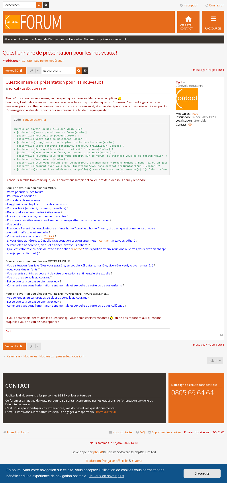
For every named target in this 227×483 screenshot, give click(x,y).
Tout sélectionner (34, 120)
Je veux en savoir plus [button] (106, 476)
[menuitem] (188, 22)
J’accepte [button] (202, 473)
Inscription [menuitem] (189, 5)
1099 (195, 114)
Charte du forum (105, 412)
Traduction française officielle (106, 461)
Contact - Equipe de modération (43, 61)
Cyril (179, 82)
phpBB (98, 452)
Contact (49, 236)
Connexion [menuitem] (214, 5)
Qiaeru (137, 461)
